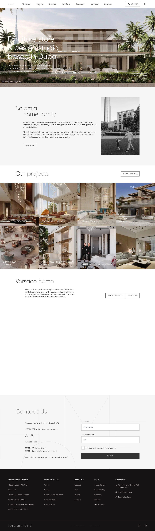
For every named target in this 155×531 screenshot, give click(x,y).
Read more (30, 145)
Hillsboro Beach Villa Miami (18, 485)
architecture (76, 122)
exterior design (29, 125)
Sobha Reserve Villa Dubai (18, 509)
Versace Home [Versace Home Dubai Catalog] (31, 290)
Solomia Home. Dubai (16, 499)
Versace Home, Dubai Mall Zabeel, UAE (42, 423)
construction (42, 125)
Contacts (77, 499)
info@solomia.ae (32, 442)
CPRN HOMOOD (50, 499)
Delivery (97, 499)
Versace (47, 485)
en (145, 4)
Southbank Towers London (18, 495)
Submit (110, 456)
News (76, 490)
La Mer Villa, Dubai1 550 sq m (139, 77)
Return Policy (99, 504)
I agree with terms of (101, 448)
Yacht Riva (12, 490)
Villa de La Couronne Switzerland (21, 504)
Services (77, 495)
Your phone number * (88, 434)
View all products (115, 295)
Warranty (97, 495)
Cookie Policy (99, 490)
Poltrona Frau (49, 504)
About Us (77, 485)
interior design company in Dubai (43, 122)
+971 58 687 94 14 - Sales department (41, 429)
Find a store (132, 295)
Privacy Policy (110, 448)
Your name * (85, 421)
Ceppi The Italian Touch (53, 495)
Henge (47, 490)
